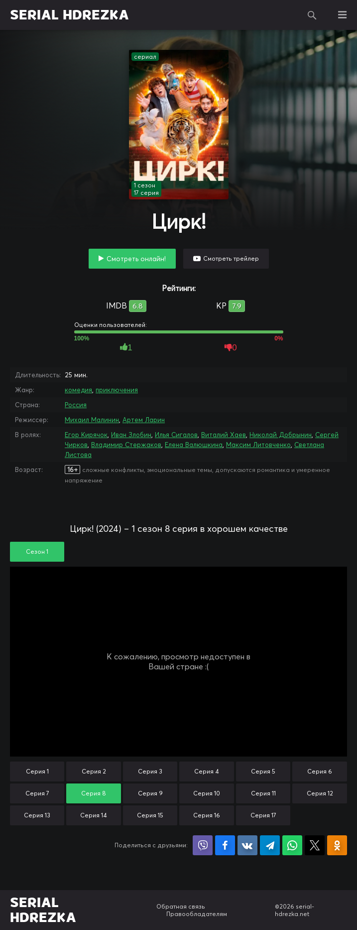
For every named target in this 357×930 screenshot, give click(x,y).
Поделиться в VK (247, 845)
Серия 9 (150, 793)
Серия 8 (93, 793)
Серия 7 (37, 793)
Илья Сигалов (176, 435)
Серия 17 (263, 815)
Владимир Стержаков (126, 445)
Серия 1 (37, 771)
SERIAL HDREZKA (69, 14)
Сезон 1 (37, 551)
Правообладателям (196, 914)
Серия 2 (94, 771)
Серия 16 (206, 815)
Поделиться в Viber (203, 845)
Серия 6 (319, 771)
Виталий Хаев (223, 435)
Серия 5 (263, 771)
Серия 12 (320, 793)
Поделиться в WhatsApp (292, 845)
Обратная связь (180, 906)
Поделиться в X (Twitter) (315, 845)
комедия (78, 390)
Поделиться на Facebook (225, 845)
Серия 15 (150, 815)
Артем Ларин (143, 420)
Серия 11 (263, 793)
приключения (117, 390)
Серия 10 (206, 793)
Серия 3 (150, 771)
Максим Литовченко (258, 445)
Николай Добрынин (280, 435)
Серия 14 (93, 815)
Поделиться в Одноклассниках (337, 845)
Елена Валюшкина (194, 445)
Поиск (312, 15)
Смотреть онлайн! (136, 259)
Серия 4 (206, 771)
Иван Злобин (131, 435)
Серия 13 (37, 815)
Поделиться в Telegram (270, 845)
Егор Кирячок (86, 435)
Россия (76, 405)
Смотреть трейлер (231, 258)
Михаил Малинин (92, 420)
